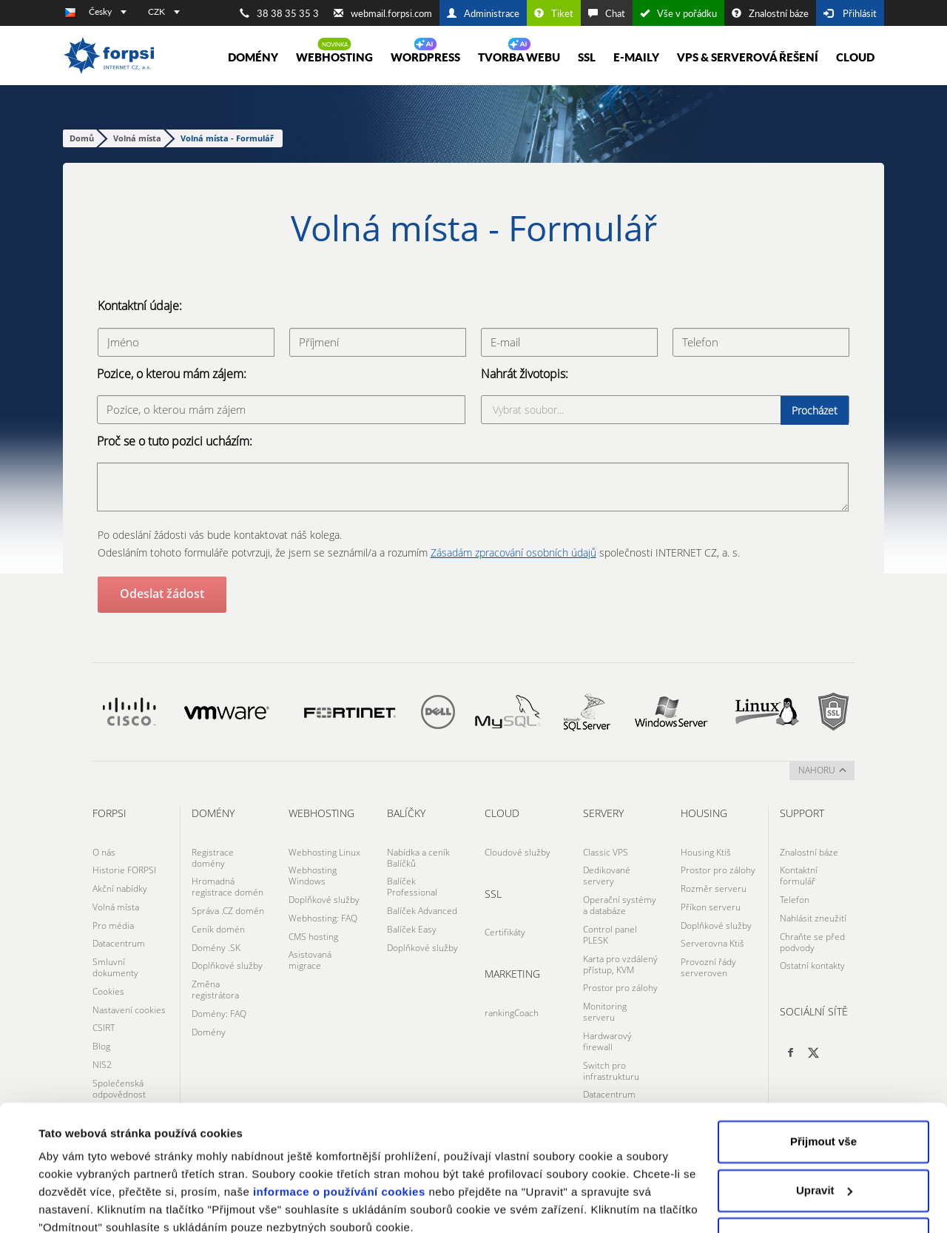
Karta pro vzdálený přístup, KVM (620, 958)
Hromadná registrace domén (227, 884)
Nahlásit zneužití (813, 913)
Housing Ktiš (706, 850)
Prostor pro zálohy (620, 980)
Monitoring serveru (605, 1003)
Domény (253, 57)
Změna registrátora (215, 980)
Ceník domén (218, 924)
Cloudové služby (517, 850)
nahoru (822, 769)
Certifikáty (505, 930)
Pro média (113, 919)
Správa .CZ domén (228, 907)
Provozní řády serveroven (708, 958)
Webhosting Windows (313, 873)
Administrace (483, 13)
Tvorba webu (519, 57)
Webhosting (334, 57)
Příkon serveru (711, 902)
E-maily (636, 57)
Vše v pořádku (678, 13)
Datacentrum (118, 936)
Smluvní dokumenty (115, 958)
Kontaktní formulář (799, 873)
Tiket (553, 13)
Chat (606, 13)
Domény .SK (216, 941)
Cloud (855, 57)
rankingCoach (512, 1009)
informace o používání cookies (339, 1127)
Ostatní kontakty (812, 958)
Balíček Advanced (422, 907)
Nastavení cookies (129, 998)
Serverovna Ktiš (712, 936)
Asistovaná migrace (310, 952)
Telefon (794, 896)
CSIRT (103, 1015)
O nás (103, 850)
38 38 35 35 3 (279, 13)
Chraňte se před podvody (812, 935)
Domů (82, 138)
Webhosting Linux (324, 850)
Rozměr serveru (714, 884)
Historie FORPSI (124, 867)
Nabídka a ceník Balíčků (418, 856)
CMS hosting (313, 930)
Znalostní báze (770, 13)
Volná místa (137, 138)
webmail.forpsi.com (383, 13)
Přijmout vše (823, 1077)
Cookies (108, 981)
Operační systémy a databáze (619, 901)
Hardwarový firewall (607, 1031)
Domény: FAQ (219, 1003)
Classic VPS (605, 850)
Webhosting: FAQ (323, 913)
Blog (101, 1032)
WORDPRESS (425, 57)
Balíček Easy (412, 924)
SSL (587, 57)
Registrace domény (213, 856)
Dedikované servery (606, 873)
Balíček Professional (412, 884)
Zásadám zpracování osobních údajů (513, 552)
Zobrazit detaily (79, 1203)
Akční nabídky (119, 884)
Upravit (824, 1125)
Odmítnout (823, 1174)
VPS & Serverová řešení (747, 57)
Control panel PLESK (610, 929)
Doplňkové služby (227, 958)
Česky (108, 11)
